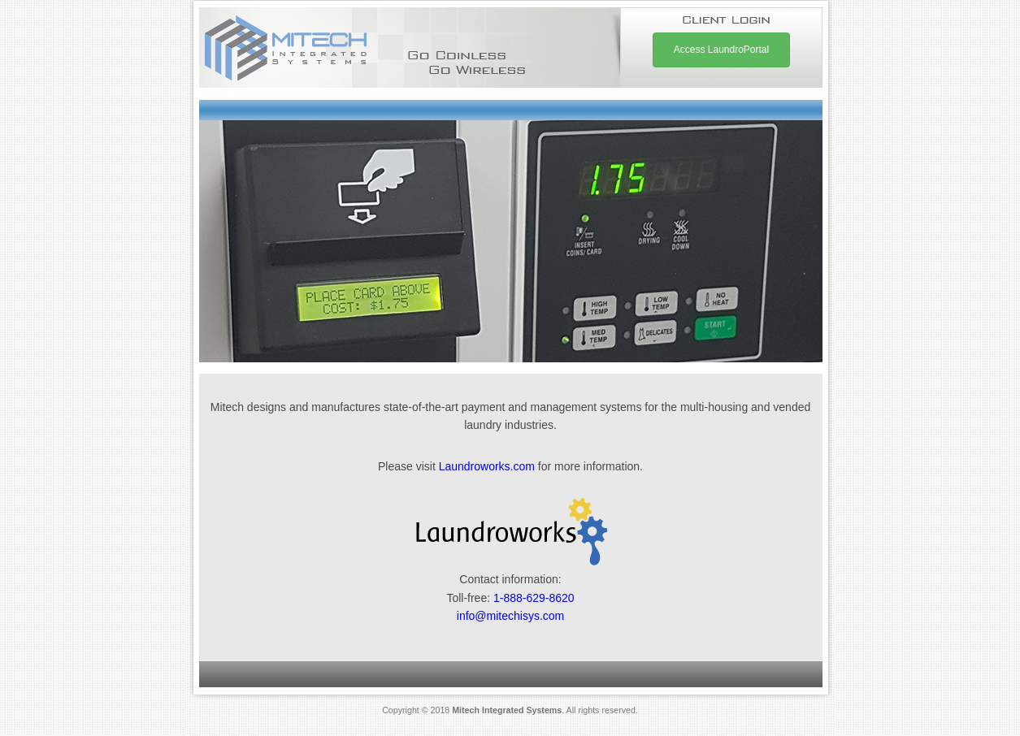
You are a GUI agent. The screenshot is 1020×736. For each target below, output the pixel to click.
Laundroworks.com (487, 466)
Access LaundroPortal (721, 49)
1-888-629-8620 (534, 597)
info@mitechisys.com (510, 615)
